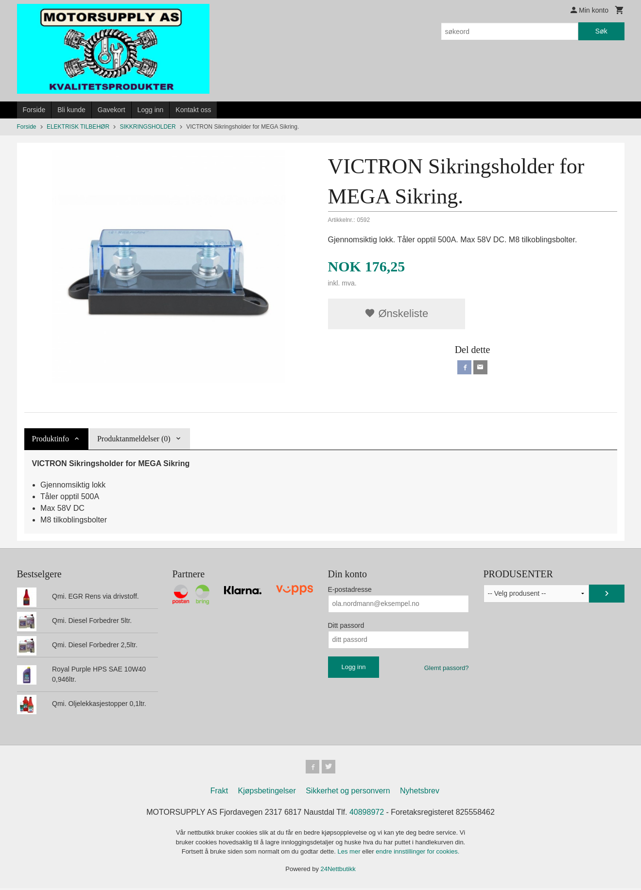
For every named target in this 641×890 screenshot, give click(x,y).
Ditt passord (346, 625)
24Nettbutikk (338, 870)
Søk (601, 31)
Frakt (219, 793)
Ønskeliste (396, 313)
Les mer (350, 853)
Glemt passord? (446, 668)
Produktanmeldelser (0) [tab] (134, 439)
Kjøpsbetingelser (267, 793)
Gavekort (111, 110)
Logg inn (151, 110)
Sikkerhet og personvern (348, 793)
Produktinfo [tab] (50, 439)
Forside (34, 110)
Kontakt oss (193, 110)
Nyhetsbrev (419, 793)
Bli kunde (71, 110)
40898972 (366, 814)
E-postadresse (350, 589)
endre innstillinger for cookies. (417, 853)
